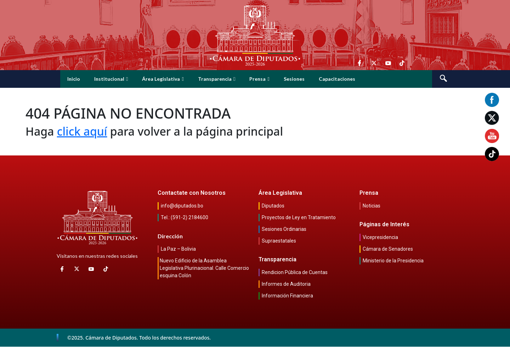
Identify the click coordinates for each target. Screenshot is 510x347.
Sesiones (294, 79)
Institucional (111, 79)
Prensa (259, 79)
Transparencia (216, 79)
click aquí (82, 131)
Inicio (73, 79)
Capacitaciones (337, 79)
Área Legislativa (162, 79)
